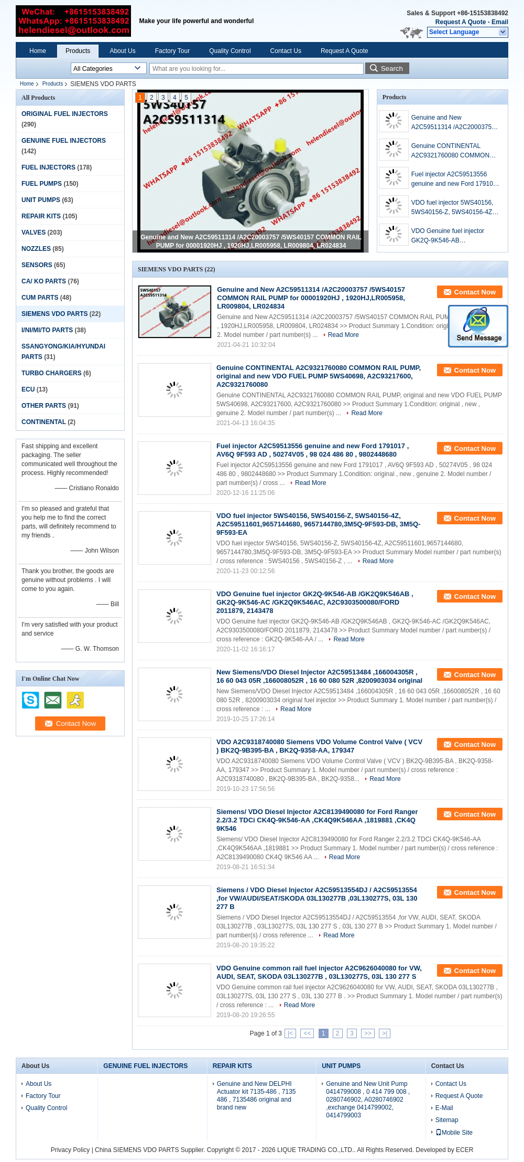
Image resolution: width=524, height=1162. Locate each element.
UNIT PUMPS (40, 200)
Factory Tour (172, 51)
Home (37, 51)
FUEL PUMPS (41, 183)
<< (307, 1033)
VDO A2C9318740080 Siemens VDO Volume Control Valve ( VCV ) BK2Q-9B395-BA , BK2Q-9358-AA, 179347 (319, 746)
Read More (343, 335)
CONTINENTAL (43, 422)
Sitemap (446, 1120)
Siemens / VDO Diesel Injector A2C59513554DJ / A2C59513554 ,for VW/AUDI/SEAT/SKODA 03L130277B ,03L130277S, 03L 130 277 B (316, 898)
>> (368, 1033)
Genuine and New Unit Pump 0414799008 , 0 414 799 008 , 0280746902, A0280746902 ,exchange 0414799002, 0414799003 (368, 1099)
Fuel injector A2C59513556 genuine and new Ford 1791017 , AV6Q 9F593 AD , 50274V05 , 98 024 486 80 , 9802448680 (455, 179)
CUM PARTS (39, 297)
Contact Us (285, 51)
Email (500, 22)
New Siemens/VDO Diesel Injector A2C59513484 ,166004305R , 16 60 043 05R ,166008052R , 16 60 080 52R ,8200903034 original (319, 676)
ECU (28, 389)
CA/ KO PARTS (43, 281)
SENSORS (36, 265)
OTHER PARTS (43, 405)
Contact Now (475, 292)
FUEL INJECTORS (48, 167)
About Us (122, 51)
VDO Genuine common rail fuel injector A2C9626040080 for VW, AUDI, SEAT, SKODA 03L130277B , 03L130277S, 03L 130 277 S (319, 972)
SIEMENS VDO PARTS (54, 314)
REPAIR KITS (41, 216)
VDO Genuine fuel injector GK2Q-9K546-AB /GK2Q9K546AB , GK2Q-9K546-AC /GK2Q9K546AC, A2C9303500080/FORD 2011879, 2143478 (450, 236)
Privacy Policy (70, 1150)
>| (384, 1033)
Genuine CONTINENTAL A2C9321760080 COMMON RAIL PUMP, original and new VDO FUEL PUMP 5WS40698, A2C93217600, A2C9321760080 (454, 151)
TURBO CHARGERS (51, 373)
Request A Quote (460, 22)
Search (392, 68)
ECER (464, 1150)
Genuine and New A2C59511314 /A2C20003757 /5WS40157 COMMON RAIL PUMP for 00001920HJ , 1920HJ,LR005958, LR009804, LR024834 (454, 123)
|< (290, 1033)
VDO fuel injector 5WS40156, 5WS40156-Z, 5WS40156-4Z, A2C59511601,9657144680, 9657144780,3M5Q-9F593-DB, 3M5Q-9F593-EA (454, 208)
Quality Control (229, 51)
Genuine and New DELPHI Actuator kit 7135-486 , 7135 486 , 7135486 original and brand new (256, 1095)
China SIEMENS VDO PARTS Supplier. (151, 1150)
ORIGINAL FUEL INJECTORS (64, 114)
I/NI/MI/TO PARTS (47, 330)
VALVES (33, 232)
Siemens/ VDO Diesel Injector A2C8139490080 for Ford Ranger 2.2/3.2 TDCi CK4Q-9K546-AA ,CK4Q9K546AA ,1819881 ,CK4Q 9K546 (317, 820)
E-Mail (444, 1108)
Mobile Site (454, 1132)
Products (78, 51)
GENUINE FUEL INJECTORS (63, 140)
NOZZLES (36, 248)
